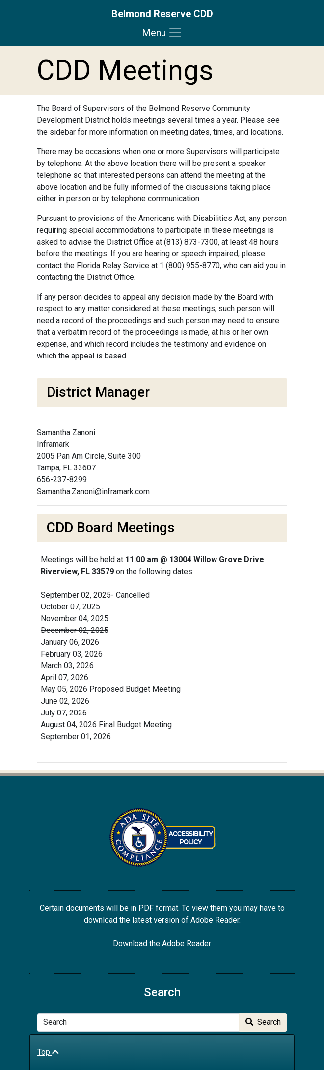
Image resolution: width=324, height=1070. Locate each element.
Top (48, 1052)
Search (263, 1022)
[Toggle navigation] (162, 33)
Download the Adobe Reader (162, 943)
